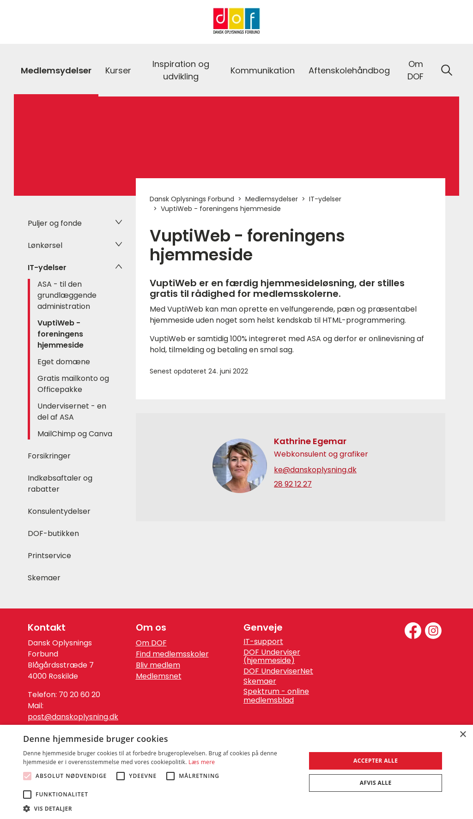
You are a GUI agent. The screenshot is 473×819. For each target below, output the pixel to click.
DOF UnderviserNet (278, 671)
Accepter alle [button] (375, 761)
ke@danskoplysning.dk (315, 470)
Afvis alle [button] (376, 783)
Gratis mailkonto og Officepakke (73, 384)
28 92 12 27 (293, 484)
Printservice (49, 555)
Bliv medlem (158, 665)
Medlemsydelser (56, 70)
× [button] (462, 734)
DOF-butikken (53, 533)
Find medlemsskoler (172, 654)
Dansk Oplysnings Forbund (192, 199)
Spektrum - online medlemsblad (276, 696)
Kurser (118, 70)
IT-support (263, 642)
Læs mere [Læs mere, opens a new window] (201, 762)
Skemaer (44, 577)
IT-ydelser (47, 267)
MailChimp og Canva (74, 433)
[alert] (236, 772)
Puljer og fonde (55, 223)
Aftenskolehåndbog (349, 70)
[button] (160, 808)
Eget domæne (63, 361)
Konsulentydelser (59, 511)
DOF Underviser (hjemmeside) (271, 656)
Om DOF (415, 70)
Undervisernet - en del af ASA (71, 411)
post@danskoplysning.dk (73, 716)
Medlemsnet (159, 676)
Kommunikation (262, 70)
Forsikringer (49, 456)
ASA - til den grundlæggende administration (67, 295)
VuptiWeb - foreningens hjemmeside (60, 334)
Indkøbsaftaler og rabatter (60, 483)
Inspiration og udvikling (180, 70)
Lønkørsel (45, 245)
